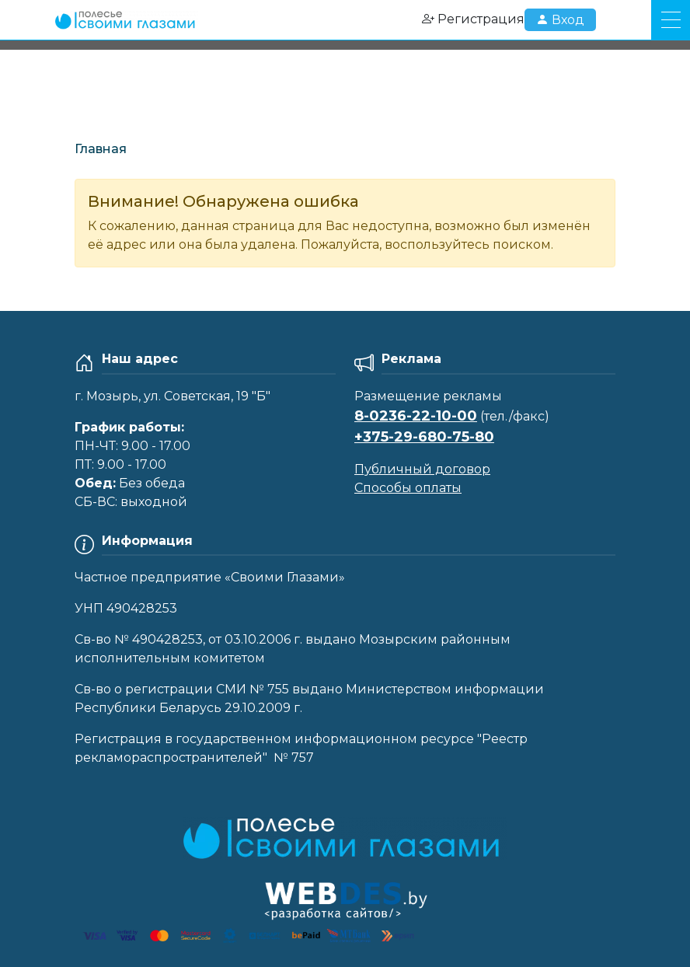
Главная (101, 148)
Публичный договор (422, 469)
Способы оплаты (408, 487)
